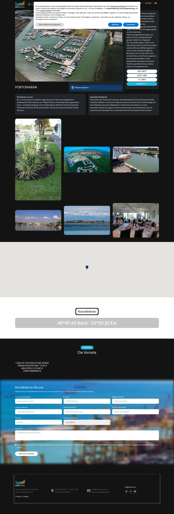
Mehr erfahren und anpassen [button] (49, 24)
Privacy (18, 496)
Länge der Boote (21, 407)
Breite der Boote (70, 407)
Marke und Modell (119, 407)
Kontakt (148, 3)
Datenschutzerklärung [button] (118, 6)
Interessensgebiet (70, 418)
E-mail (66, 397)
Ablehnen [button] (115, 24)
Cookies (25, 496)
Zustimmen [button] (131, 24)
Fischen (18, 418)
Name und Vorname (22, 397)
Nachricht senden (26, 453)
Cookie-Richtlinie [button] (45, 11)
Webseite (141, 83)
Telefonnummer (118, 397)
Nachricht (19, 428)
